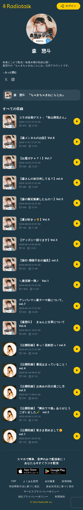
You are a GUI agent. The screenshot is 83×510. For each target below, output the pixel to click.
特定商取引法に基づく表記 (24, 486)
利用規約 (60, 496)
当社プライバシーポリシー (33, 496)
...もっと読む (10, 72)
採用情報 (67, 481)
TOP (13, 481)
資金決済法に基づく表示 (60, 486)
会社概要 (50, 481)
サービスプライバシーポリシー (41, 491)
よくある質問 (30, 481)
